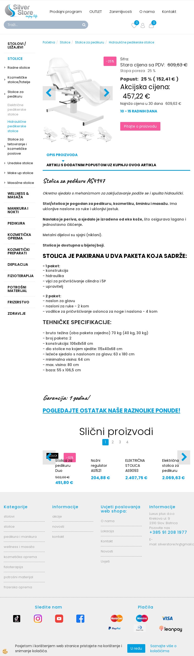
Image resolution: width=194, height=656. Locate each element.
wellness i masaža (19, 546)
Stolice (65, 42)
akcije (57, 516)
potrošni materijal (18, 577)
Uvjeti (105, 561)
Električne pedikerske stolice (17, 110)
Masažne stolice (21, 182)
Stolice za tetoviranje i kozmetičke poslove (17, 146)
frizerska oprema (18, 587)
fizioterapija (13, 567)
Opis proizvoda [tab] (62, 154)
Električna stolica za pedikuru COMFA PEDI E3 (172, 470)
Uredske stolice (20, 163)
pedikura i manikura (20, 536)
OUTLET (95, 11)
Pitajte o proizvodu (140, 126)
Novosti (107, 551)
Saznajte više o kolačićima (163, 648)
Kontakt (169, 11)
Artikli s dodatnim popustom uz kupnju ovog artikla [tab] (101, 164)
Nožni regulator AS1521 (99, 465)
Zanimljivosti (120, 11)
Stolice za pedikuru (15, 94)
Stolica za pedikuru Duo (63, 465)
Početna (49, 42)
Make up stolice (20, 173)
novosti (58, 526)
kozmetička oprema (20, 556)
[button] (106, 93)
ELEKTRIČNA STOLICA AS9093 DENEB (135, 468)
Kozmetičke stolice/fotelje (19, 80)
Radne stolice (19, 67)
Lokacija (107, 531)
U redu (136, 648)
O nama (147, 11)
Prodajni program (66, 11)
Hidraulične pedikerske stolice (17, 126)
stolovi (9, 516)
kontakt (58, 536)
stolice (9, 526)
